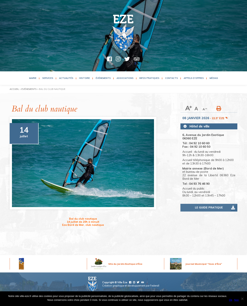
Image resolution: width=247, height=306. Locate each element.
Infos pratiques (149, 78)
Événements (103, 78)
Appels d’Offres (194, 78)
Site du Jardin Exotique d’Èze (125, 263)
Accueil (14, 89)
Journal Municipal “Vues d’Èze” (203, 263)
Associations (125, 78)
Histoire (84, 78)
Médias (214, 78)
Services (47, 78)
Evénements (28, 89)
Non (236, 299)
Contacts (171, 78)
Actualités (66, 78)
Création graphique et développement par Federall (130, 285)
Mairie (32, 78)
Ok (230, 299)
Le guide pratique (209, 207)
